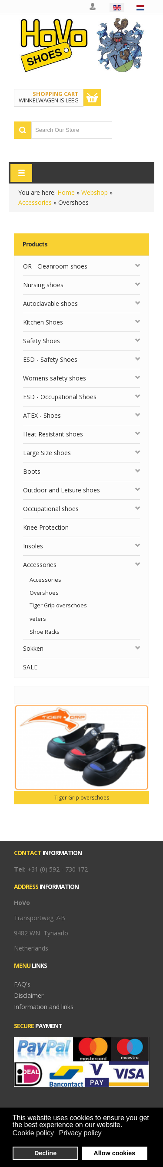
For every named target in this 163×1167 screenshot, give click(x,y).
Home (66, 192)
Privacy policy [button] (80, 1133)
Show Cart (92, 97)
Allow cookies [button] (114, 1153)
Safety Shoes (41, 341)
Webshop (94, 192)
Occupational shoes (51, 509)
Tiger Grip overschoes (58, 605)
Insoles (33, 546)
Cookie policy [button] (33, 1133)
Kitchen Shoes (43, 322)
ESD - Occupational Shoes (59, 397)
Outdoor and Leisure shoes (61, 490)
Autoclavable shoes (50, 303)
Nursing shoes (43, 285)
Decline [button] (45, 1153)
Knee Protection (46, 527)
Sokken (33, 648)
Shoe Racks (45, 632)
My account (93, 7)
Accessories (35, 202)
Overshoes (44, 593)
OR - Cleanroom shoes (55, 266)
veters (38, 619)
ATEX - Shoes (42, 415)
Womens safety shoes (54, 378)
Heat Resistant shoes (53, 434)
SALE (30, 667)
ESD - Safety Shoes (50, 359)
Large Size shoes (47, 453)
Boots (31, 471)
